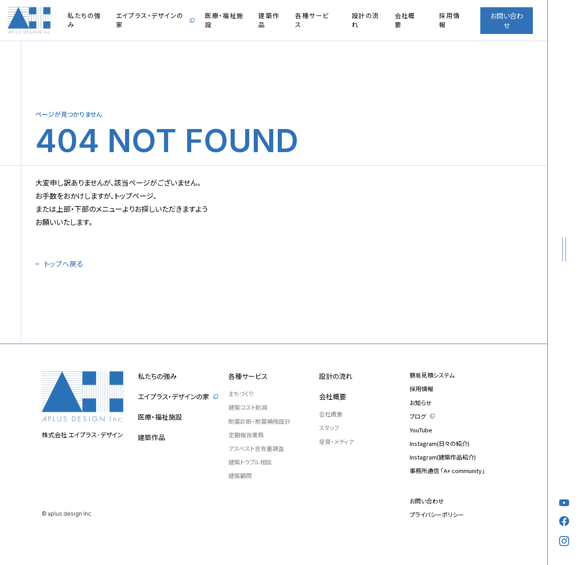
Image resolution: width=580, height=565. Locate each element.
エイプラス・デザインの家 (149, 20)
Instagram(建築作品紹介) (443, 457)
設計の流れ (365, 20)
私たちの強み (84, 20)
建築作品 (268, 20)
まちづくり (241, 393)
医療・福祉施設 (224, 20)
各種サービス (312, 20)
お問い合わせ (506, 20)
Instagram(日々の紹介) (439, 443)
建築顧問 (240, 475)
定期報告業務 (246, 435)
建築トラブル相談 (250, 462)
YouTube (421, 430)
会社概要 (405, 20)
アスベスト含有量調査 (256, 448)
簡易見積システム (432, 375)
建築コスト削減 (247, 407)
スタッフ (329, 427)
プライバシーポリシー (437, 514)
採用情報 (449, 20)
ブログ (418, 416)
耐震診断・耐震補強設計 (259, 421)
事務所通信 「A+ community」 (447, 470)
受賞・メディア (336, 441)
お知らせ (421, 402)
